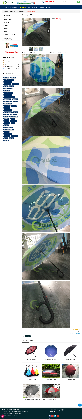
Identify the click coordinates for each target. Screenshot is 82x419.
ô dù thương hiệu (7, 103)
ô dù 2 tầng (6, 118)
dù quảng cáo (14, 120)
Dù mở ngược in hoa (31, 359)
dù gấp (5, 86)
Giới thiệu (14, 7)
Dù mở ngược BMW (70, 359)
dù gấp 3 (6, 116)
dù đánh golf (14, 105)
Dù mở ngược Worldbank (29, 11)
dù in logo (13, 77)
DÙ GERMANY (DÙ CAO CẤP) (9, 34)
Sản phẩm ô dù (12, 11)
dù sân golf (6, 131)
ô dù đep (11, 86)
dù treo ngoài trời (7, 112)
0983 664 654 (11, 52)
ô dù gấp (15, 112)
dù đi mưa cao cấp (8, 133)
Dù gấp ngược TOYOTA (51, 379)
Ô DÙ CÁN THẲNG (7, 19)
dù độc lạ (6, 125)
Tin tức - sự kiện (32, 7)
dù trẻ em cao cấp (13, 114)
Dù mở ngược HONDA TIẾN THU (50, 399)
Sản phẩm (23, 7)
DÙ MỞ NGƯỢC (20, 11)
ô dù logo (6, 140)
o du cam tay (15, 84)
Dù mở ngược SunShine (50, 359)
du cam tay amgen (14, 116)
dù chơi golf (6, 105)
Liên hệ (48, 7)
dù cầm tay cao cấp (8, 92)
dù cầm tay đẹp (7, 84)
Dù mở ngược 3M (70, 379)
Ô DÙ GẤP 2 (5, 28)
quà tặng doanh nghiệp (8, 79)
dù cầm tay (6, 77)
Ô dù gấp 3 (6, 120)
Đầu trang (77, 333)
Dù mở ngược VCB (31, 379)
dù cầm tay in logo (8, 94)
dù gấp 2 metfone (7, 110)
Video (42, 7)
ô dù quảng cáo (7, 99)
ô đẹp (13, 123)
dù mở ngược (27, 336)
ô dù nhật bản (7, 107)
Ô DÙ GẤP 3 (5, 31)
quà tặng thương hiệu (8, 88)
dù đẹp (12, 118)
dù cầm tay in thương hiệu (9, 97)
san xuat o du (7, 123)
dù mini (5, 138)
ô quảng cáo (15, 101)
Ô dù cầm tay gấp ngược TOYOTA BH (31, 399)
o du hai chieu (14, 136)
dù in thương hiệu (7, 81)
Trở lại (71, 333)
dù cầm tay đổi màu (8, 127)
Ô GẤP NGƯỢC (6, 22)
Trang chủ (6, 7)
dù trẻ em (11, 138)
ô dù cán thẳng (7, 101)
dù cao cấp (15, 99)
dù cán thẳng (6, 136)
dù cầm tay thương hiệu (8, 129)
